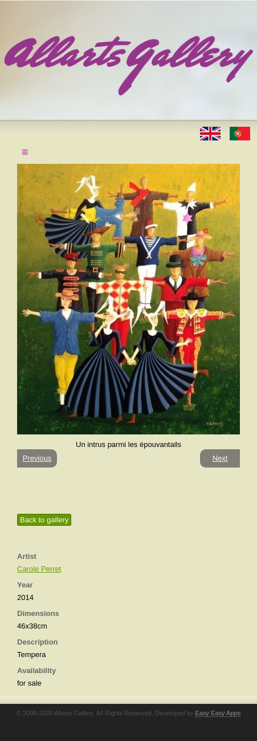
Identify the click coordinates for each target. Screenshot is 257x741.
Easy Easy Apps (217, 713)
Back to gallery (44, 520)
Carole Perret (39, 569)
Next (220, 458)
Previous (37, 458)
